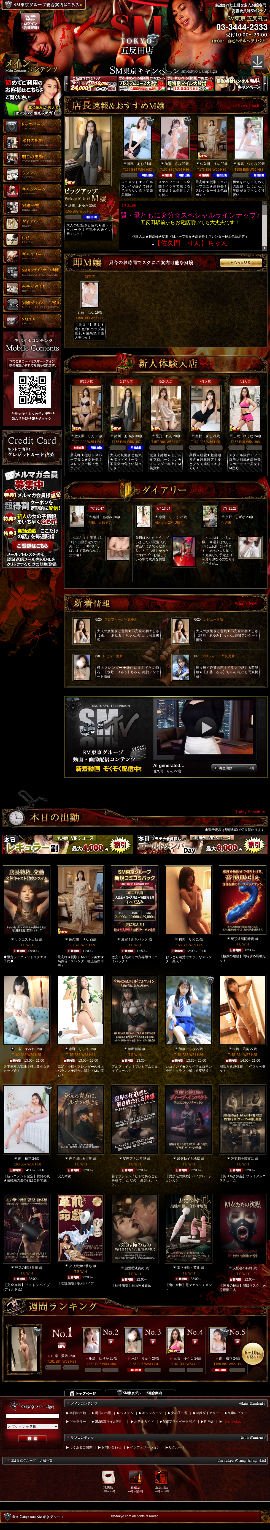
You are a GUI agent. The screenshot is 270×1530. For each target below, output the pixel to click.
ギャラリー (77, 1421)
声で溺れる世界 (80, 1159)
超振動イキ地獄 (188, 1159)
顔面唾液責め (134, 1268)
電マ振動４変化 (188, 1268)
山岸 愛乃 (59, 1356)
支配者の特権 (242, 1268)
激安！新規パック (134, 939)
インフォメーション (145, 1447)
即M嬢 (209, 1421)
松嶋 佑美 (241, 1049)
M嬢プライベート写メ (179, 1421)
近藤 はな (86, 312)
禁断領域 (134, 1049)
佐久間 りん (210, 164)
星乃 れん (164, 436)
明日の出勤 (103, 1413)
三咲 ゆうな (243, 436)
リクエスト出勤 (26, 939)
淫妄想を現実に (242, 1159)
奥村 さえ (203, 436)
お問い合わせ (111, 1447)
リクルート (177, 1447)
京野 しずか (235, 517)
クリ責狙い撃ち (80, 1266)
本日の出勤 (77, 1413)
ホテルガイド (144, 1421)
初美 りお (187, 939)
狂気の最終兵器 (26, 1268)
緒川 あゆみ (78, 206)
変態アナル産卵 (134, 1159)
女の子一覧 (179, 1413)
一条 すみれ (25, 1049)
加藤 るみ (172, 164)
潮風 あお (135, 164)
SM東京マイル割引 (109, 1421)
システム (126, 1413)
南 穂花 (24, 1159)
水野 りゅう (169, 517)
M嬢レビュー (237, 1413)
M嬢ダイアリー (207, 1413)
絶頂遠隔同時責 (242, 939)
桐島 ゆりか (99, 1358)
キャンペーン (152, 1413)
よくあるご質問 (81, 1447)
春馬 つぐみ (247, 164)
